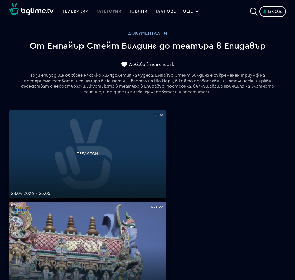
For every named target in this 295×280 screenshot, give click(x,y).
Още (199, 11)
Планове (157, 186)
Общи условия (163, 206)
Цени (153, 200)
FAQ (152, 180)
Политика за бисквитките (177, 227)
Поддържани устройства (176, 193)
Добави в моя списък (151, 64)
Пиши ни (157, 233)
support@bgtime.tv (98, 240)
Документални (147, 33)
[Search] (254, 10)
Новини (144, 11)
